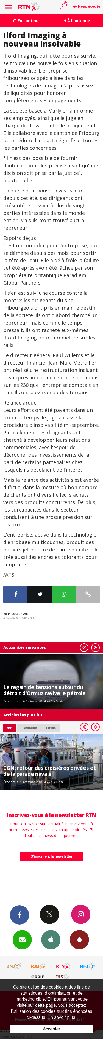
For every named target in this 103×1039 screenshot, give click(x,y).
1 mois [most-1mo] (51, 727)
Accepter (51, 1029)
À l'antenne (77, 20)
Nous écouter (90, 6)
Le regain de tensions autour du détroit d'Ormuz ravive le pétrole (44, 690)
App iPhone (50, 939)
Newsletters (22, 939)
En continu (25, 20)
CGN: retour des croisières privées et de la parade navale (49, 770)
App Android (79, 939)
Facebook (19, 914)
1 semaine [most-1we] (29, 727)
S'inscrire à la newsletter (52, 856)
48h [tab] (9, 727)
